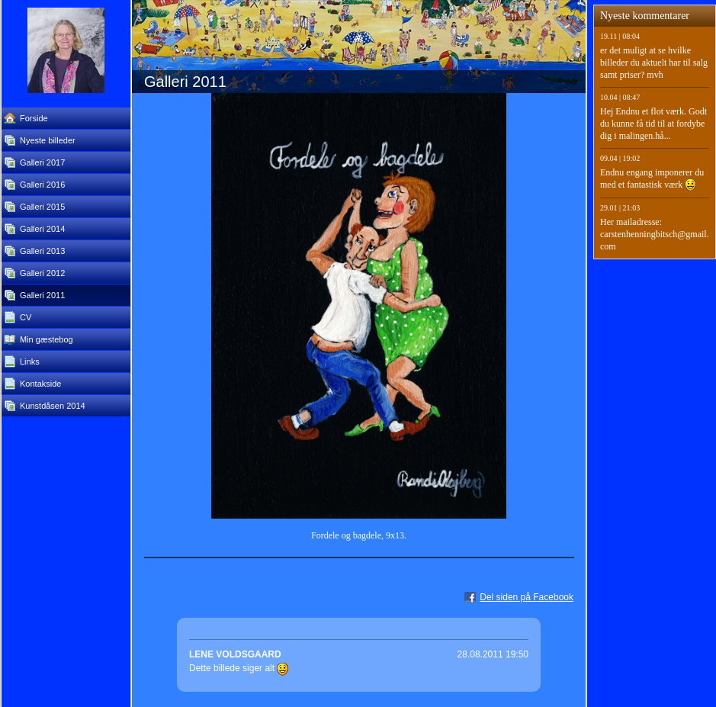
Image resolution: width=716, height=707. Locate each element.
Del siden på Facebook (526, 597)
